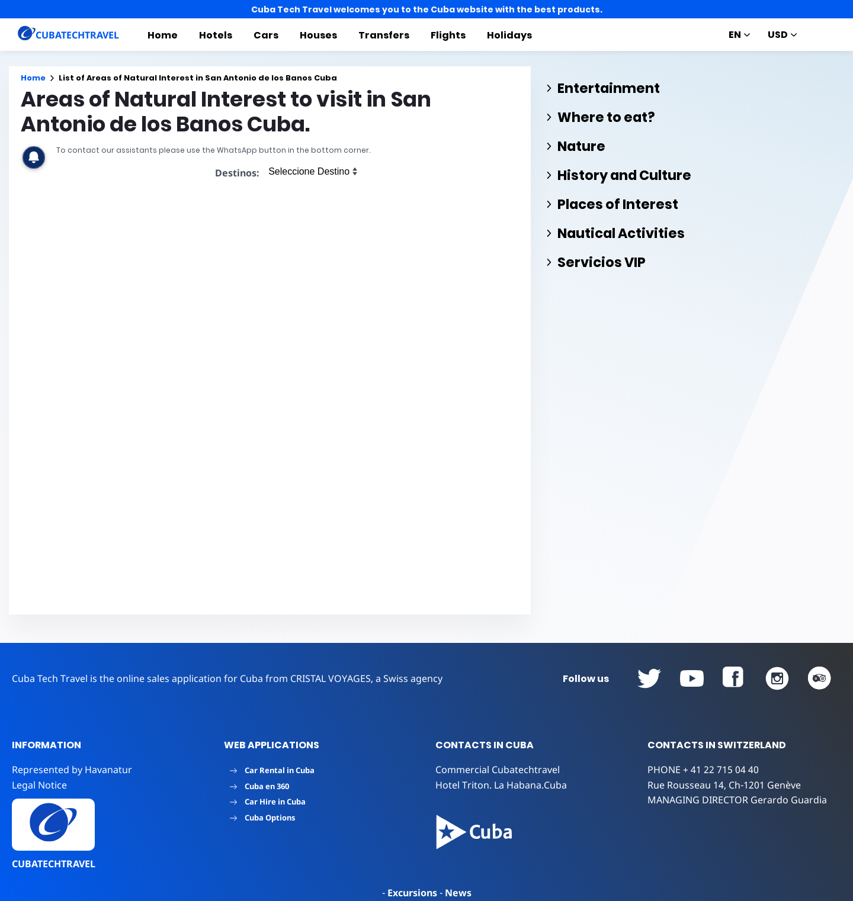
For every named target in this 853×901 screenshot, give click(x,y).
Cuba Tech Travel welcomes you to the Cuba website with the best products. (426, 9)
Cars (266, 35)
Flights (448, 35)
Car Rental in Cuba (272, 770)
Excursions (412, 892)
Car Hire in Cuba (268, 801)
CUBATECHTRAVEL (53, 863)
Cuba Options (263, 817)
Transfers (383, 35)
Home (162, 35)
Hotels (215, 35)
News (458, 892)
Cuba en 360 (259, 786)
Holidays (509, 35)
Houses (318, 35)
